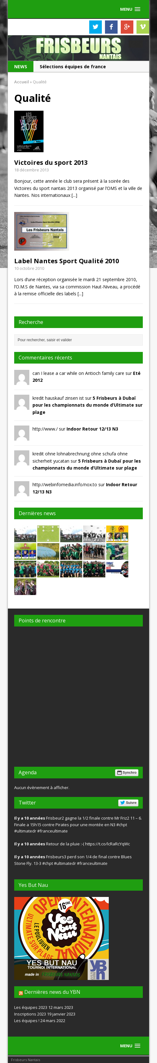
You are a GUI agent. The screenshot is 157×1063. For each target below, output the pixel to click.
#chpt (121, 824)
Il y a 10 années (29, 818)
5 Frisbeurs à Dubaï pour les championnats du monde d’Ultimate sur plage (87, 405)
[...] (74, 195)
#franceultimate (52, 831)
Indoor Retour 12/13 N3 (92, 429)
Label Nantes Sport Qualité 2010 (66, 261)
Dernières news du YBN (52, 991)
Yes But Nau (33, 885)
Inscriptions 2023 (30, 1014)
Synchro (126, 772)
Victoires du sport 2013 (51, 162)
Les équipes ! (26, 1020)
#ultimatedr (25, 831)
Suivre (128, 802)
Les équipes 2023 (30, 1007)
